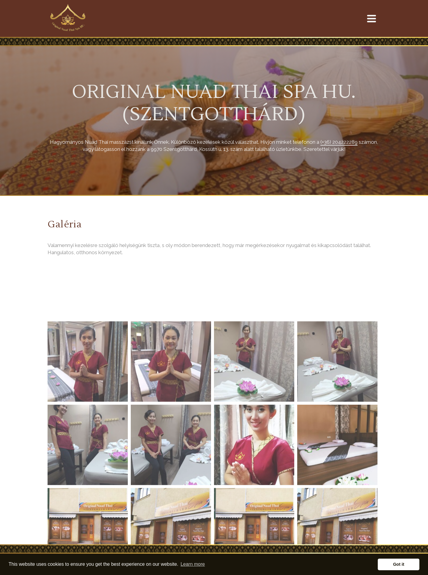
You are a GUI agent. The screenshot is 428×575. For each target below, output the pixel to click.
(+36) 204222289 (339, 142)
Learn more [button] (192, 564)
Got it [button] (398, 564)
